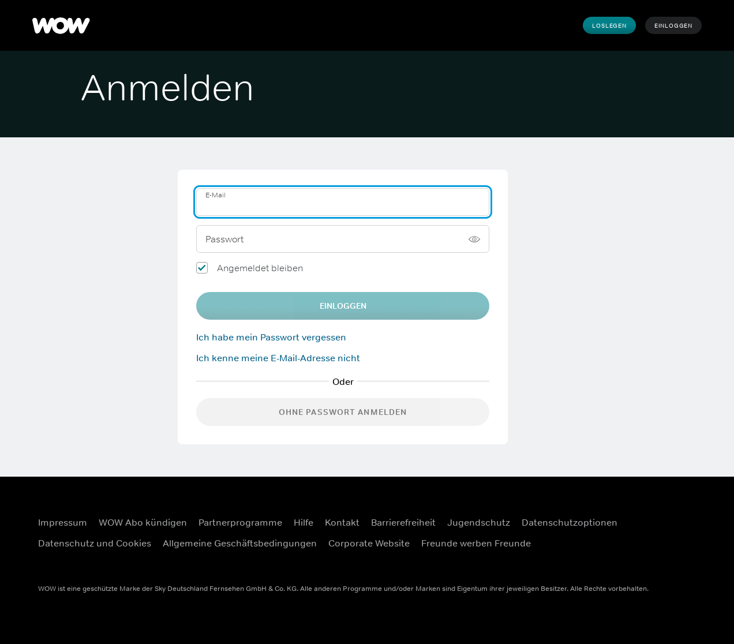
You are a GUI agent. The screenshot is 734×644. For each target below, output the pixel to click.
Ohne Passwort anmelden (343, 412)
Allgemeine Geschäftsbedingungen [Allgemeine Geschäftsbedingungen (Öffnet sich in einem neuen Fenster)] (240, 543)
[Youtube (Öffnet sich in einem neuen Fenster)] (650, 547)
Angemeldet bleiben (260, 268)
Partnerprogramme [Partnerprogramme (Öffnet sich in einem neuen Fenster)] (240, 522)
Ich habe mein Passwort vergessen (271, 337)
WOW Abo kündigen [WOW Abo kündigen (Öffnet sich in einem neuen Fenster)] (143, 522)
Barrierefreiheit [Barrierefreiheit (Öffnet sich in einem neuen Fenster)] (403, 522)
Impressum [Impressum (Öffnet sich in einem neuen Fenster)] (62, 522)
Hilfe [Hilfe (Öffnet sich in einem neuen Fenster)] (303, 522)
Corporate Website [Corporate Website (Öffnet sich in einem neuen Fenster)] (369, 543)
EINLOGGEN (343, 306)
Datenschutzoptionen (569, 522)
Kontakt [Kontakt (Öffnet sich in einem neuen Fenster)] (342, 522)
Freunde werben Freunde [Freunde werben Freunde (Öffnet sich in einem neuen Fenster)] (476, 543)
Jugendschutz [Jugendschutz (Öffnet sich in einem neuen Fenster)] (478, 522)
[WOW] (61, 25)
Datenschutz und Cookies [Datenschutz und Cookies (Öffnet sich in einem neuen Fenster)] (94, 543)
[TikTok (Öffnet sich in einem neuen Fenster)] (680, 547)
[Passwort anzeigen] (474, 239)
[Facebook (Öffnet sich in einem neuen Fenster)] (650, 515)
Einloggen (673, 25)
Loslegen (609, 25)
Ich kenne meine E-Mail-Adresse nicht (278, 358)
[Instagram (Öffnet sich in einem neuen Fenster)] (680, 515)
